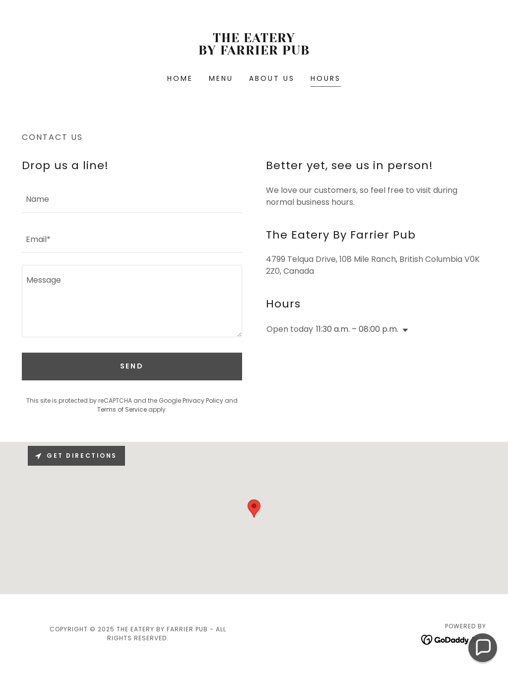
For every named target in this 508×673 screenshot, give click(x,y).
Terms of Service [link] (122, 409)
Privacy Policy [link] (203, 400)
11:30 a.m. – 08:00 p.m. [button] (357, 329)
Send (132, 366)
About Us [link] (272, 78)
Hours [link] (326, 78)
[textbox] (132, 198)
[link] (254, 52)
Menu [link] (221, 78)
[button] (403, 330)
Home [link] (180, 78)
